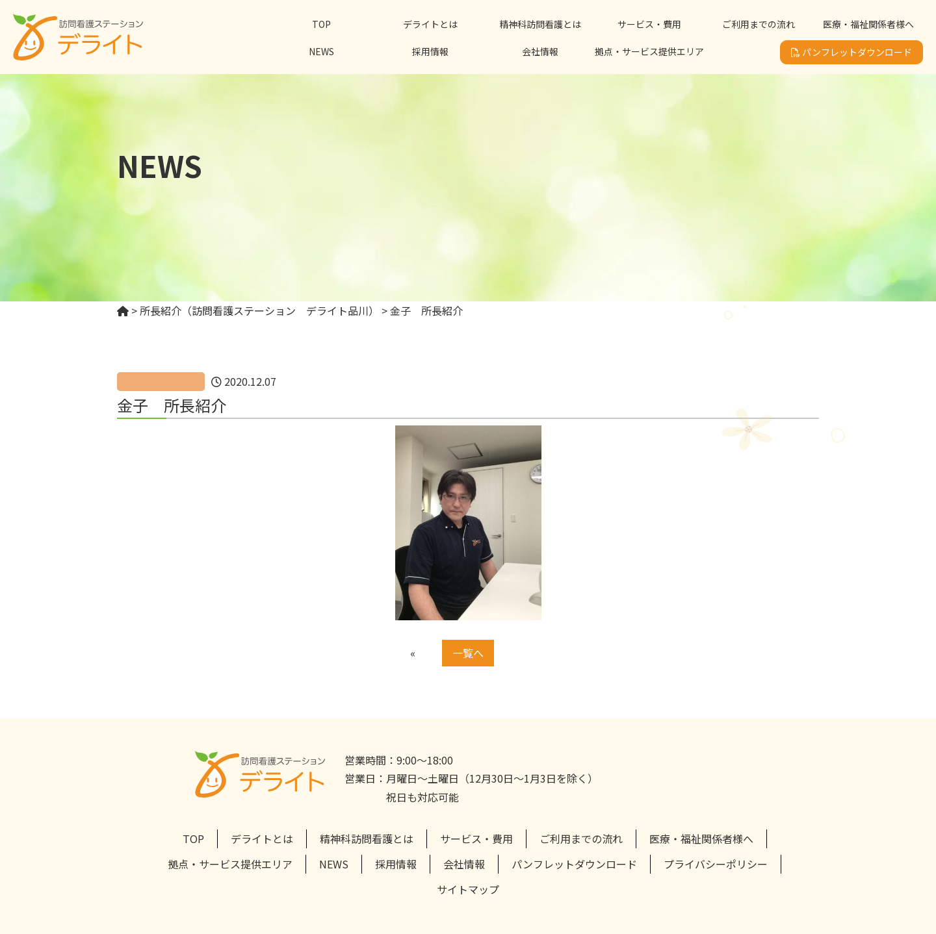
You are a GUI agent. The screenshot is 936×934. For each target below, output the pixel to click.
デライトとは (430, 24)
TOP (321, 24)
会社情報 (540, 51)
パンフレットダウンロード (851, 51)
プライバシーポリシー (716, 864)
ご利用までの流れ (758, 24)
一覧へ (468, 653)
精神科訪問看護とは (540, 24)
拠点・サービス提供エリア (649, 51)
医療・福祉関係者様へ (868, 24)
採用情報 (430, 51)
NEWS (321, 51)
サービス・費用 (649, 24)
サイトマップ (468, 889)
